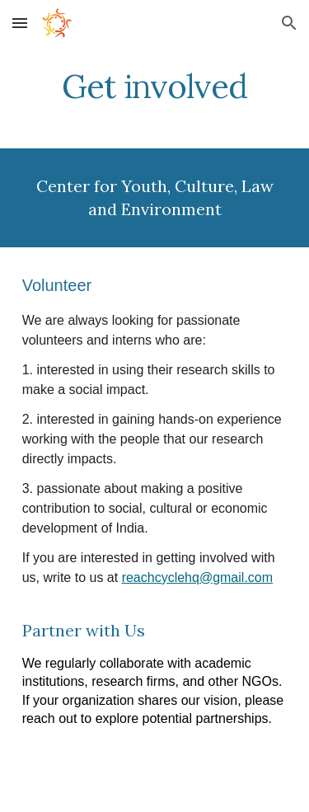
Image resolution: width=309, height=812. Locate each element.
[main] (155, 86)
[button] (20, 22)
